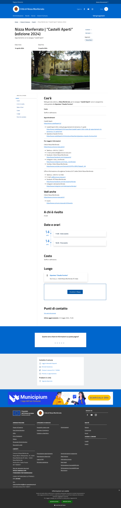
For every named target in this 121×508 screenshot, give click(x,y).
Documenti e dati (17, 445)
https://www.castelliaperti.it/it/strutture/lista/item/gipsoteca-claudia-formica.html (72, 136)
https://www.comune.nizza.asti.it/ (54, 147)
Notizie (87, 427)
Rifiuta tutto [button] (67, 501)
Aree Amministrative (18, 430)
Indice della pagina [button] (21, 95)
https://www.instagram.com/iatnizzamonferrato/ (61, 186)
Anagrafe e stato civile (43, 427)
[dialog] (60, 498)
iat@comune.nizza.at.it (58, 177)
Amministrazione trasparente (69, 454)
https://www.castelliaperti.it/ (52, 123)
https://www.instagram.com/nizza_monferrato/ (61, 162)
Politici (15, 439)
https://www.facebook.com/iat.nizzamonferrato (61, 182)
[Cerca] (106, 9)
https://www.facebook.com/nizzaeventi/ (59, 157)
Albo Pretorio (64, 456)
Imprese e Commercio (43, 430)
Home (16, 22)
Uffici (14, 433)
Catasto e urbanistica (43, 433)
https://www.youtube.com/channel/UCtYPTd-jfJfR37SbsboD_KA (66, 166)
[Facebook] (83, 9)
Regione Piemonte (18, 2)
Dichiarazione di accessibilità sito (70, 465)
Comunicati (88, 430)
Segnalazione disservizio (43, 456)
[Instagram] (91, 9)
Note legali (64, 462)
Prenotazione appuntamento (45, 454)
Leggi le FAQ (40, 459)
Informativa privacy (66, 459)
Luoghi (87, 441)
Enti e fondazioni (17, 436)
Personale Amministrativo (20, 442)
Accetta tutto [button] (54, 501)
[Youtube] (87, 9)
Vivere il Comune (25, 22)
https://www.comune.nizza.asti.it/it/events (60, 203)
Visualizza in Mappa (75, 292)
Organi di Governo (18, 427)
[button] (60, 505)
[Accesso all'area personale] (101, 2)
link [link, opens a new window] (76, 498)
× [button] (119, 490)
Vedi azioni (89, 33)
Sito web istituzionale (50, 313)
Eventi (34, 22)
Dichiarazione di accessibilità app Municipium (70, 469)
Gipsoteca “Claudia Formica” (59, 275)
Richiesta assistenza (42, 462)
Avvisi (86, 433)
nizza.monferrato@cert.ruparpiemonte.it (24, 484)
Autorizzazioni (65, 427)
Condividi (88, 30)
